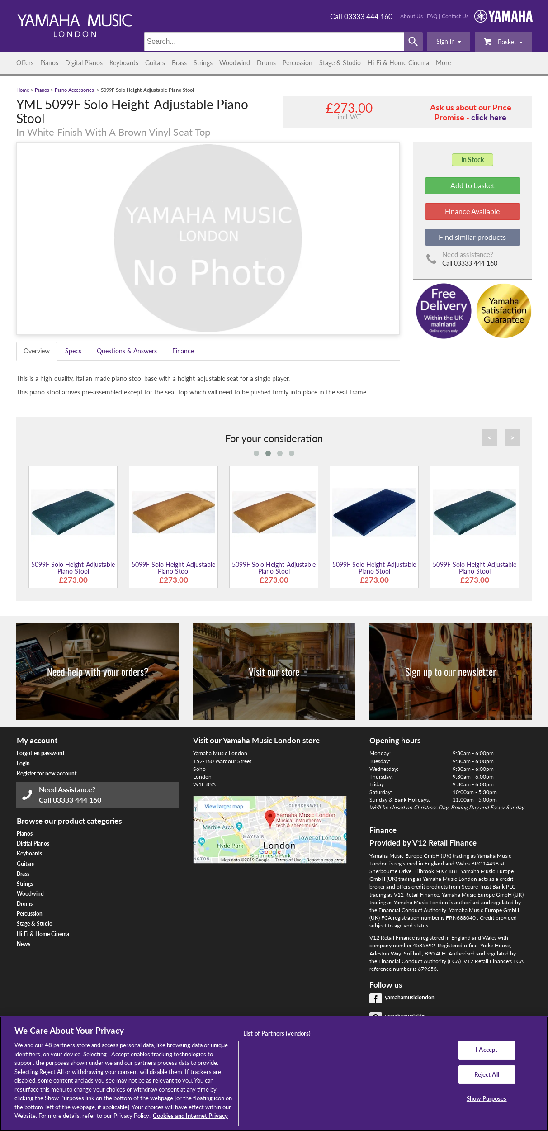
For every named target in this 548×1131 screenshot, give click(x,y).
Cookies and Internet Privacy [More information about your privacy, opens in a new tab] (190, 1115)
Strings (203, 63)
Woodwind (234, 63)
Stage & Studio (340, 63)
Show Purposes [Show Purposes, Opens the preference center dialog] (487, 1098)
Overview (37, 351)
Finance (183, 351)
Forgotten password (40, 753)
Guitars (155, 63)
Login (23, 763)
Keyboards (123, 63)
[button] (448, 41)
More (443, 63)
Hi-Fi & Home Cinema (398, 63)
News (23, 944)
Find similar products (472, 237)
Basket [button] (503, 41)
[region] (274, 1073)
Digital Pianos (84, 63)
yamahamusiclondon (410, 997)
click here (488, 117)
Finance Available (472, 211)
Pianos (49, 63)
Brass (179, 63)
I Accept (486, 1049)
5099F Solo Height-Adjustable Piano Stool (73, 568)
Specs (73, 351)
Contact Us (455, 16)
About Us (411, 16)
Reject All (486, 1074)
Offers (24, 63)
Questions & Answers (127, 351)
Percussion (297, 63)
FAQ (432, 16)
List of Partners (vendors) (277, 1033)
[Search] (274, 41)
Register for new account (46, 773)
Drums (266, 63)
